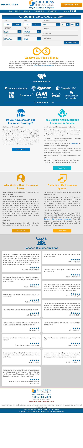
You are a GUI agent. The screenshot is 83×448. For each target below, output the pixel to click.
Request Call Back (72, 5)
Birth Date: (47, 21)
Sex (6, 21)
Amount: (26, 28)
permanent (74, 144)
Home (10, 11)
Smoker (26, 21)
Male (8, 24)
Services (15, 405)
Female (17, 24)
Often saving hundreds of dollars (43, 66)
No (27, 24)
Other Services (39, 11)
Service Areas (52, 11)
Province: (26, 35)
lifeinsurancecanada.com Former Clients (41, 401)
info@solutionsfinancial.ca (41, 399)
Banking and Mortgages (47, 405)
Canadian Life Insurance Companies (57, 219)
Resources (39, 407)
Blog (45, 407)
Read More (20, 149)
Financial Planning (33, 405)
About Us (17, 11)
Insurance (26, 11)
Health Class (8, 28)
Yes (36, 24)
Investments (59, 405)
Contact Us (77, 405)
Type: (6, 35)
